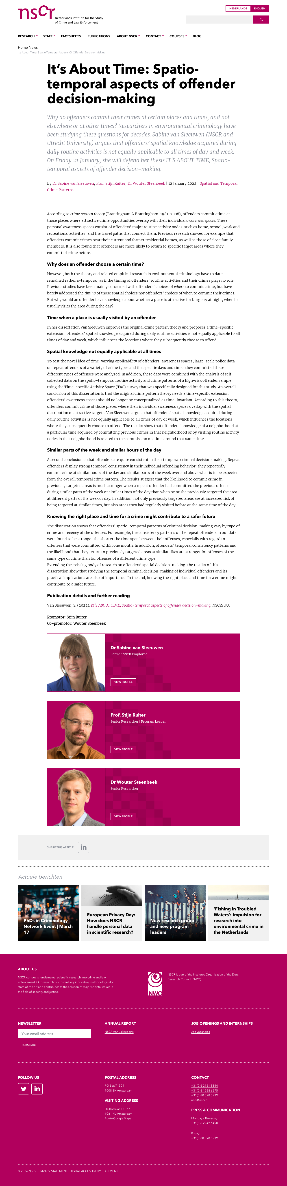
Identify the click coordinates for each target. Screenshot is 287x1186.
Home (23, 47)
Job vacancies (200, 1031)
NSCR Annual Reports (119, 1031)
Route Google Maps (118, 1118)
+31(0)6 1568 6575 (204, 1090)
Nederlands (238, 8)
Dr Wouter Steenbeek (146, 183)
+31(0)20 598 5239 (204, 1095)
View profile (123, 682)
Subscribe (29, 1045)
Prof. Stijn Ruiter (110, 183)
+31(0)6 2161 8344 (204, 1085)
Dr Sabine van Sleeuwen (73, 183)
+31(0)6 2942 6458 (204, 1123)
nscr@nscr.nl (199, 1100)
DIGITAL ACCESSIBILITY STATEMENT (94, 1171)
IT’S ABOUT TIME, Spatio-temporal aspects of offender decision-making (150, 605)
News (33, 47)
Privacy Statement (53, 1171)
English (259, 8)
